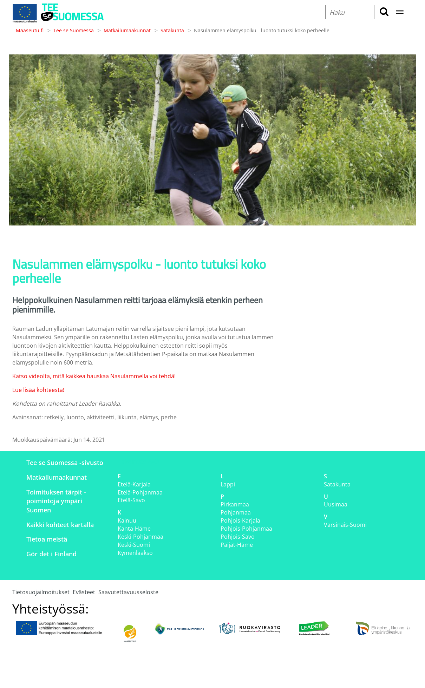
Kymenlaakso (135, 553)
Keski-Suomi (134, 545)
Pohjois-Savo (238, 536)
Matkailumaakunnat (127, 30)
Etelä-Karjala (134, 484)
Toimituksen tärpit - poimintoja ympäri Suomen (56, 501)
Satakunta (172, 30)
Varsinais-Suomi (345, 525)
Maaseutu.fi (30, 30)
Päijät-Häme (237, 545)
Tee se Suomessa (73, 30)
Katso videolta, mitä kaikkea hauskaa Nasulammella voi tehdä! (94, 376)
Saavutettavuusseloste (128, 592)
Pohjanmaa (236, 512)
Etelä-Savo (131, 500)
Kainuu (127, 520)
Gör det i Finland (51, 554)
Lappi (228, 484)
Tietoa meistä (46, 539)
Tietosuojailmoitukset (41, 592)
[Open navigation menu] (399, 12)
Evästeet (84, 592)
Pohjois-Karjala (240, 520)
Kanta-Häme (134, 528)
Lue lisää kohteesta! (38, 390)
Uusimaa (335, 504)
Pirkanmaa (235, 504)
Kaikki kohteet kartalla (60, 524)
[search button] (384, 12)
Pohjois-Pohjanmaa (246, 528)
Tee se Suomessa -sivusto (64, 462)
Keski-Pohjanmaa (140, 536)
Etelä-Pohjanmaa (140, 492)
